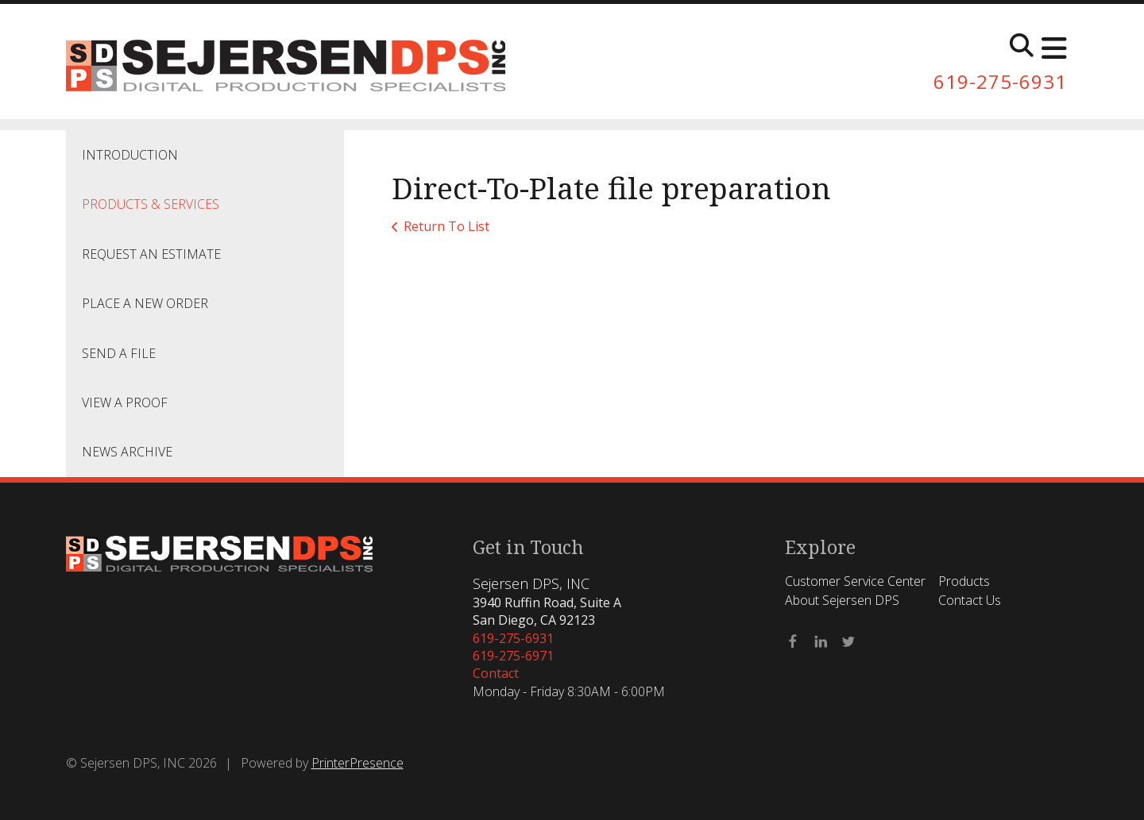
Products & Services (150, 204)
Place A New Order (145, 303)
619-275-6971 (513, 655)
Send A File (119, 353)
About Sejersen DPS (842, 600)
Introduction (130, 155)
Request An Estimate (151, 254)
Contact (496, 673)
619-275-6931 (1000, 81)
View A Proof (125, 402)
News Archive (127, 451)
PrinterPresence (357, 763)
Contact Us (969, 600)
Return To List (446, 226)
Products (964, 581)
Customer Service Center (855, 581)
